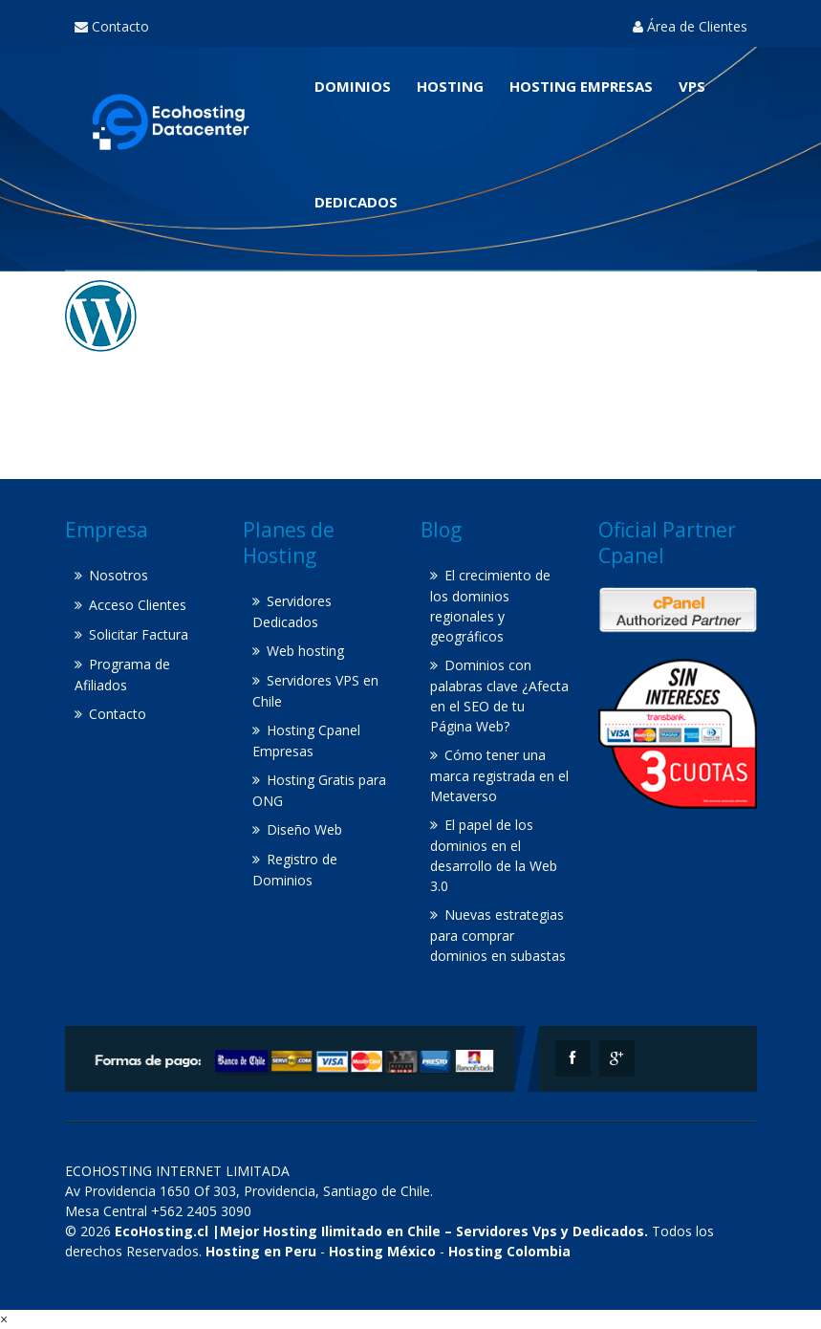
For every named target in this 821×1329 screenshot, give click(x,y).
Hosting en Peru (260, 1251)
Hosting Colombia (509, 1251)
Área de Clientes (690, 26)
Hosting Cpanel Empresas (306, 740)
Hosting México (382, 1251)
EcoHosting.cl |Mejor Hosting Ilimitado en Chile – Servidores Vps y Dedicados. (381, 1231)
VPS (692, 86)
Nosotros (118, 575)
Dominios (352, 86)
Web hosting (305, 651)
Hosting (450, 86)
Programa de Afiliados (122, 674)
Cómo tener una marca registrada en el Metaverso (499, 775)
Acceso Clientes (137, 605)
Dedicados (356, 201)
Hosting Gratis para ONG (319, 790)
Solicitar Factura (138, 634)
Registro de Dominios (294, 869)
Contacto (112, 26)
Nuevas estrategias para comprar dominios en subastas (498, 935)
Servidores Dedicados (292, 611)
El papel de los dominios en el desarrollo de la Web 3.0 (493, 855)
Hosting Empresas (581, 86)
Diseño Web (304, 829)
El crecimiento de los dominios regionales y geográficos (490, 605)
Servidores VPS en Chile (315, 690)
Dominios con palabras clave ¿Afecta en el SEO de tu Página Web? (499, 695)
